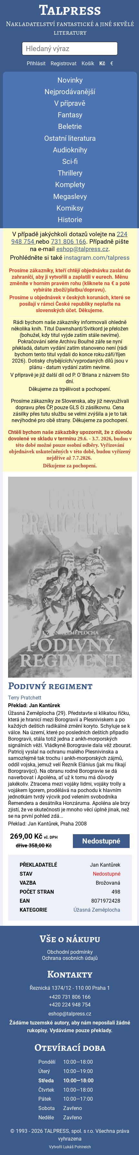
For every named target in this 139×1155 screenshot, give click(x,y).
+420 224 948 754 (70, 1005)
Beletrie (70, 126)
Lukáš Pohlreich (77, 1147)
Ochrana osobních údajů (70, 958)
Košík (88, 63)
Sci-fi (70, 162)
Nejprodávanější (70, 92)
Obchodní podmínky (70, 952)
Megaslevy (70, 197)
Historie (70, 220)
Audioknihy (70, 150)
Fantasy (70, 115)
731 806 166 (68, 241)
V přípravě (69, 103)
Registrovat (63, 63)
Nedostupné (101, 841)
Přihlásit (36, 63)
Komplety (70, 185)
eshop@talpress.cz (69, 1014)
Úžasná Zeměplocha (97, 910)
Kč (102, 63)
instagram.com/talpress (97, 257)
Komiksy (69, 208)
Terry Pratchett (24, 698)
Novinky (70, 80)
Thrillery (70, 173)
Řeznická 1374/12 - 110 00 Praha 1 (70, 988)
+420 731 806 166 (70, 997)
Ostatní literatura (70, 138)
